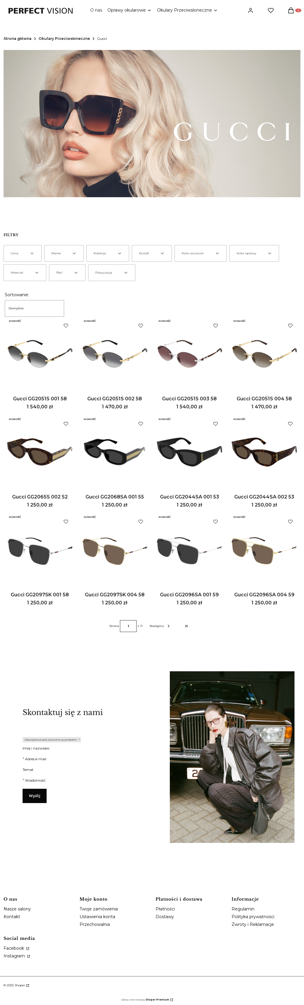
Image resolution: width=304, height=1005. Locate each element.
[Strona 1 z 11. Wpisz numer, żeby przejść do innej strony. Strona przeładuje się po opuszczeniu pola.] (128, 626)
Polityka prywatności (253, 916)
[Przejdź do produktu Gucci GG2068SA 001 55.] (115, 452)
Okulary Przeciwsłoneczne (64, 38)
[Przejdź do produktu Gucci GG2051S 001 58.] (40, 354)
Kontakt (12, 916)
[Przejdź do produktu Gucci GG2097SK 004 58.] (115, 550)
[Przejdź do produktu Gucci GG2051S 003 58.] (189, 354)
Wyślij (34, 796)
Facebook (14, 948)
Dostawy (165, 916)
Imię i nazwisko (36, 748)
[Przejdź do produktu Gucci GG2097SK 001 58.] (40, 550)
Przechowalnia (95, 924)
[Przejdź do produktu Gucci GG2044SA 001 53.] (189, 452)
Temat (28, 769)
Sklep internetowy (145, 999)
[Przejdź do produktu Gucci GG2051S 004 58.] (264, 354)
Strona (114, 626)
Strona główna (17, 38)
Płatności (165, 909)
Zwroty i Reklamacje (253, 924)
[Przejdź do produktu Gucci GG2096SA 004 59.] (264, 550)
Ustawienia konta (97, 916)
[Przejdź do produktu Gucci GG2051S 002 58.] (115, 354)
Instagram (15, 956)
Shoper (20, 985)
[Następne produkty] (160, 626)
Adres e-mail (35, 759)
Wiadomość (35, 780)
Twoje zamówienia (99, 909)
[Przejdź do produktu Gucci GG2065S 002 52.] (40, 452)
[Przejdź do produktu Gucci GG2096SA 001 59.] (189, 550)
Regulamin (243, 909)
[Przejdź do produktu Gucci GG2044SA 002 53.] (264, 452)
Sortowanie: (17, 294)
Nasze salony (17, 909)
